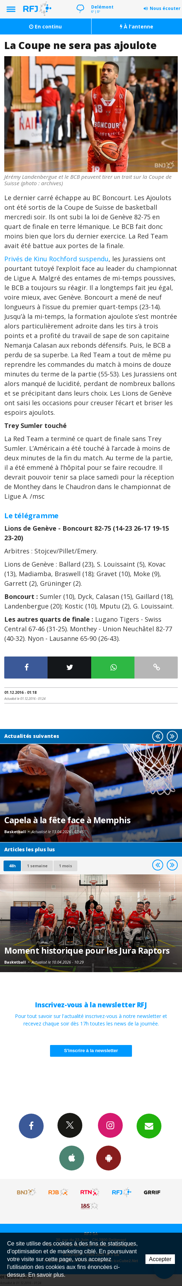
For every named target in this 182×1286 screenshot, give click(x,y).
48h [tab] (12, 865)
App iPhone (71, 1158)
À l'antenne (136, 26)
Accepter (160, 1259)
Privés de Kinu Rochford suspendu (56, 258)
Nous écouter (165, 8)
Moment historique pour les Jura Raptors (87, 950)
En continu (45, 26)
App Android (108, 1158)
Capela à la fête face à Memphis (67, 820)
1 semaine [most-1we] (37, 865)
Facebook (31, 1126)
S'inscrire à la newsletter (91, 1050)
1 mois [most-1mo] (65, 865)
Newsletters (149, 1126)
